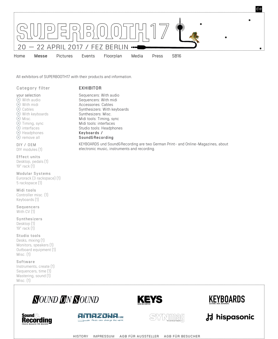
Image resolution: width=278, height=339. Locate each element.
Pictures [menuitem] (64, 55)
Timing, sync (33, 123)
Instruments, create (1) (35, 266)
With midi (30, 104)
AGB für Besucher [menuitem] (182, 336)
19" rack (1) (25, 166)
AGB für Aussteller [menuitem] (139, 336)
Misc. (26, 118)
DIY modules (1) (29, 149)
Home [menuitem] (19, 55)
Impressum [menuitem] (104, 336)
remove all (31, 137)
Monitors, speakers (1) (35, 245)
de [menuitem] (259, 8)
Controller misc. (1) (32, 195)
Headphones (32, 132)
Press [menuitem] (157, 55)
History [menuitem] (80, 336)
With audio (31, 100)
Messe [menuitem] (40, 55)
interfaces (30, 128)
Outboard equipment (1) (36, 249)
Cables (28, 109)
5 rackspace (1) (29, 183)
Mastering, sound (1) (33, 275)
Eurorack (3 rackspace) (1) (38, 178)
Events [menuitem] (88, 55)
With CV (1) (25, 211)
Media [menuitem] (137, 55)
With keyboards (35, 114)
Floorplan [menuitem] (113, 55)
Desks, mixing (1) (30, 240)
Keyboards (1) (27, 199)
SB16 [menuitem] (176, 55)
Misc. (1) (23, 254)
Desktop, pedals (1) (32, 161)
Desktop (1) (25, 223)
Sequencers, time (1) (33, 271)
